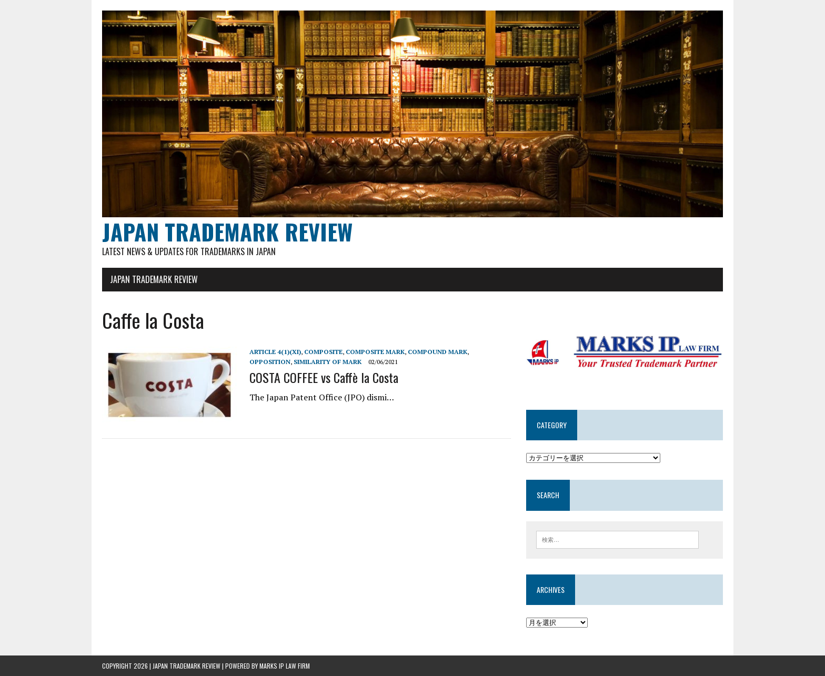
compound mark (437, 352)
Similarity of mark (327, 362)
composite (323, 352)
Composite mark (375, 352)
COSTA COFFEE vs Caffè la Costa (323, 377)
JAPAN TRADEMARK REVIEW (154, 279)
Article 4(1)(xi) (275, 352)
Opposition (269, 362)
